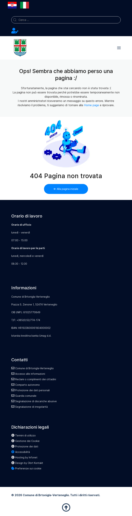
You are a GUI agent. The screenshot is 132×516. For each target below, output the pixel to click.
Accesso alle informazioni (28, 373)
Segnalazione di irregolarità (29, 406)
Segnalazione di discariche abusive (34, 401)
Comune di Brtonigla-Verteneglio (32, 368)
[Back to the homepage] (20, 48)
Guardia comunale (23, 395)
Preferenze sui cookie (26, 468)
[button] (119, 48)
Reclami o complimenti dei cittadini (33, 379)
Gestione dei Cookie (25, 440)
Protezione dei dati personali (30, 390)
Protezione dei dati (24, 446)
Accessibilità (20, 451)
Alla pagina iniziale (66, 188)
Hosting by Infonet (24, 457)
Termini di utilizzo (23, 435)
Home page (91, 105)
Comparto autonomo (25, 384)
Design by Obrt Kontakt (27, 462)
